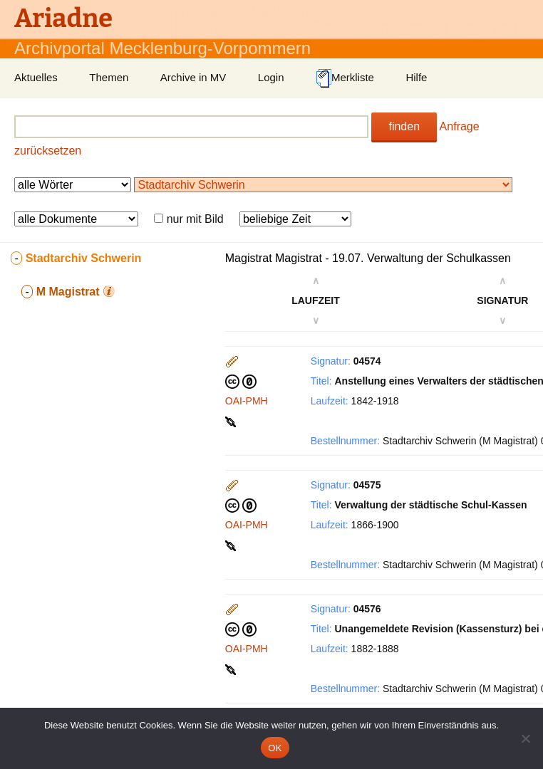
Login (271, 77)
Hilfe (416, 77)
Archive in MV (193, 77)
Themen (108, 77)
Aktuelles (36, 77)
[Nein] (525, 738)
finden (404, 126)
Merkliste (345, 78)
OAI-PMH (246, 401)
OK (274, 748)
